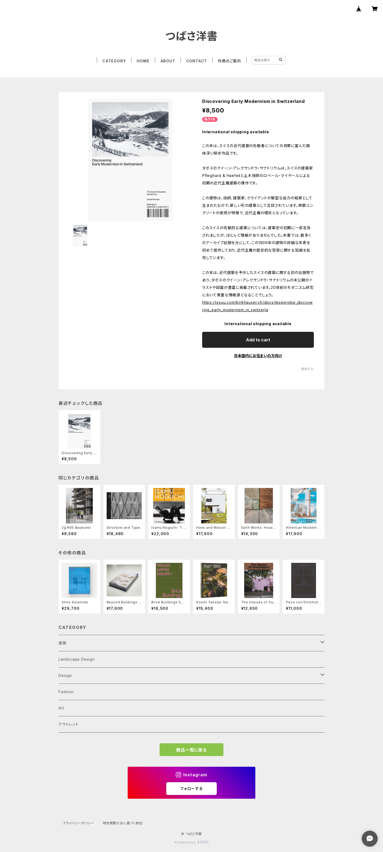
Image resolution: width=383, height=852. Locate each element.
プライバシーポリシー (78, 823)
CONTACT (196, 61)
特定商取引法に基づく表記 (123, 823)
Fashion (66, 691)
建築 (62, 643)
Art (61, 708)
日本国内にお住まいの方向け (258, 355)
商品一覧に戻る (191, 750)
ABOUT (167, 61)
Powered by (191, 842)
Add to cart (258, 339)
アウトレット (69, 724)
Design (65, 675)
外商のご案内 (229, 61)
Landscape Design (77, 659)
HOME (143, 61)
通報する (307, 369)
